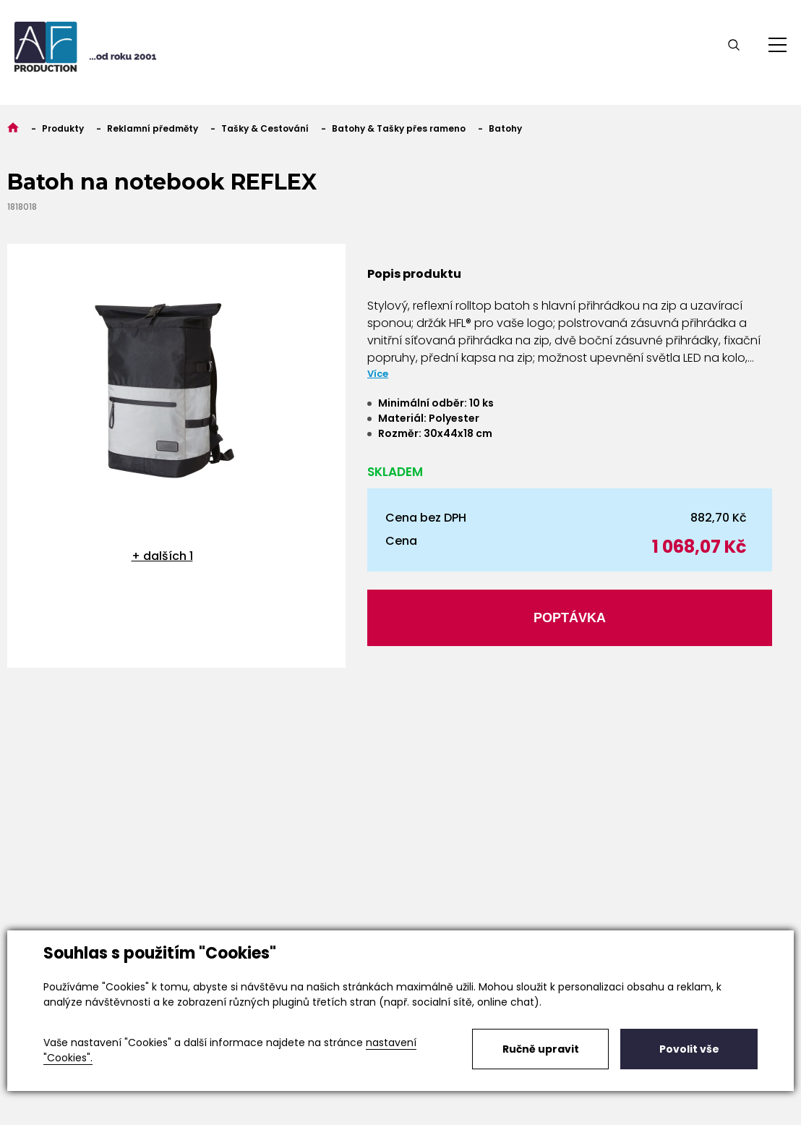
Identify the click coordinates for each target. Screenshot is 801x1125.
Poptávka (570, 618)
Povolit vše (689, 1049)
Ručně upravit (540, 1049)
